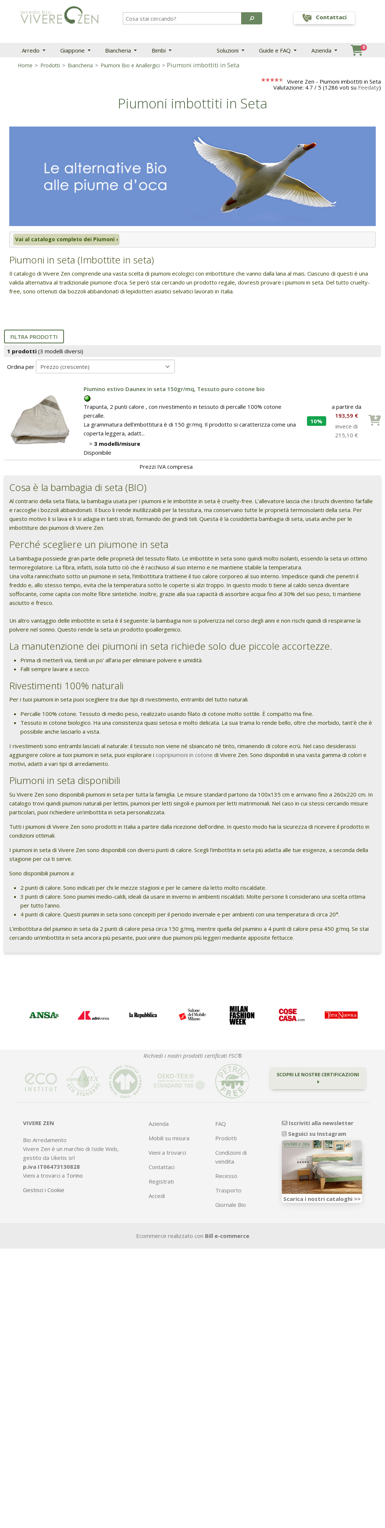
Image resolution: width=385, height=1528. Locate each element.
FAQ (220, 1125)
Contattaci (162, 1168)
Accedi (157, 1197)
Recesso (226, 1177)
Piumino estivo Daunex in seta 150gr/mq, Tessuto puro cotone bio (174, 390)
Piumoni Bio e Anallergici (130, 65)
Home (25, 65)
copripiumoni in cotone (184, 756)
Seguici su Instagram (314, 1135)
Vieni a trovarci (167, 1154)
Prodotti (50, 65)
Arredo (31, 50)
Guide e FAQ (275, 50)
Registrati (161, 1183)
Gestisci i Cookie (43, 1191)
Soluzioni (228, 50)
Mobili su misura (169, 1139)
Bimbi (159, 50)
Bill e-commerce (227, 1237)
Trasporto (228, 1191)
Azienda (322, 50)
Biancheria (118, 50)
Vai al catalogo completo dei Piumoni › (65, 240)
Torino (74, 1177)
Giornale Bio (230, 1206)
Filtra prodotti (34, 338)
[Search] (182, 18)
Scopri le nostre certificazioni (318, 1079)
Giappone (73, 50)
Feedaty (368, 87)
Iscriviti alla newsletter (318, 1124)
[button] (251, 18)
